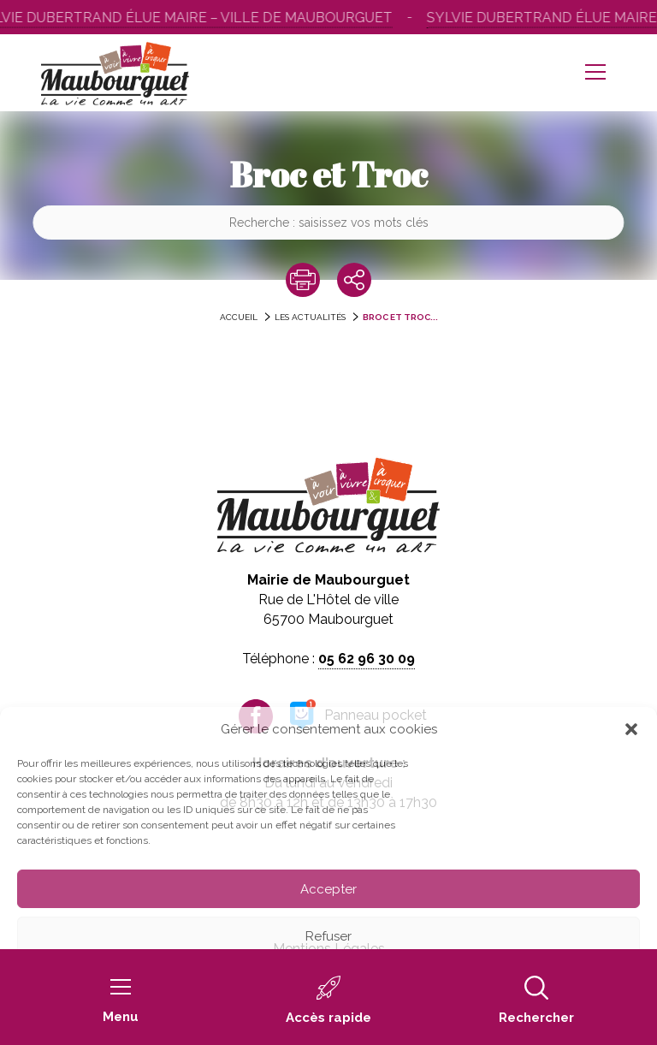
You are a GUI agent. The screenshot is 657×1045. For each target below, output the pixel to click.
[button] (631, 729)
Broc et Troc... (400, 317)
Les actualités (310, 317)
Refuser (328, 936)
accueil (238, 317)
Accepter (328, 889)
